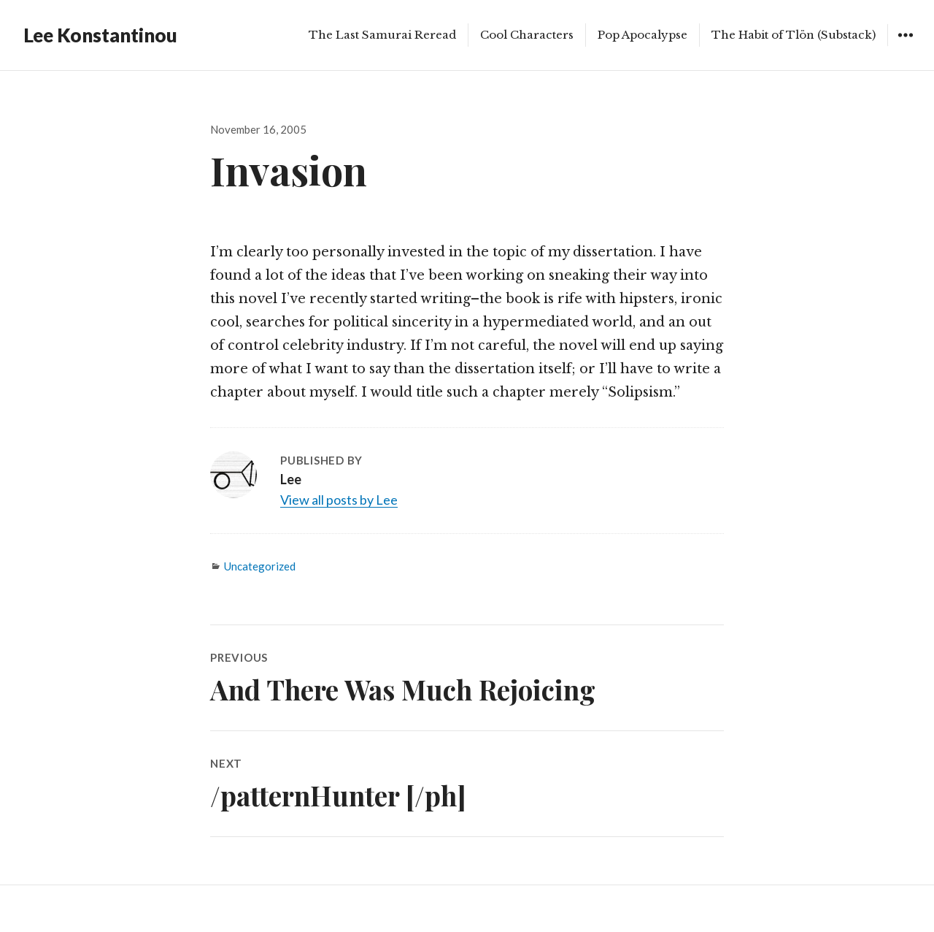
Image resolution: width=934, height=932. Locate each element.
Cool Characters (527, 35)
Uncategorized (260, 566)
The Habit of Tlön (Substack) (793, 35)
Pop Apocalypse (642, 35)
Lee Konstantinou (100, 35)
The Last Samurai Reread (382, 35)
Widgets (905, 46)
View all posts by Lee (339, 500)
